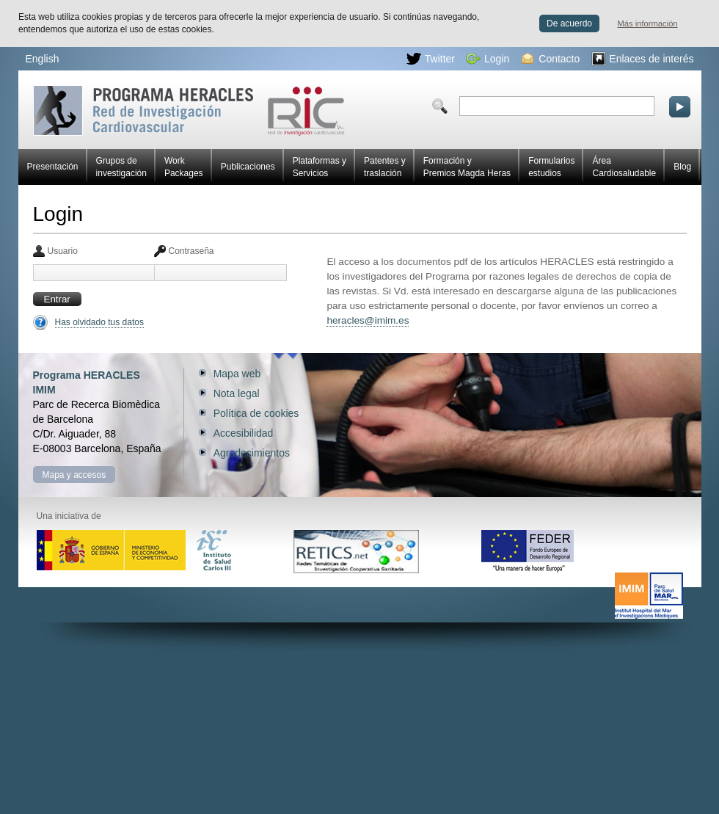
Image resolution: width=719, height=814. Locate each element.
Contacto (551, 59)
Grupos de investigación (121, 167)
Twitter (430, 59)
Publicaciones (248, 166)
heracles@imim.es (367, 320)
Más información (648, 23)
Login (487, 59)
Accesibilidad (243, 433)
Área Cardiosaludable (624, 167)
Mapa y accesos (74, 475)
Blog (682, 166)
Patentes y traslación (385, 167)
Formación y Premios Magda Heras (467, 167)
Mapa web (237, 373)
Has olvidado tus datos (99, 322)
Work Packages (183, 167)
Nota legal (236, 393)
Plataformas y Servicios (319, 167)
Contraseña (191, 251)
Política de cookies (256, 413)
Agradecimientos (251, 453)
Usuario (63, 251)
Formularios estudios (551, 167)
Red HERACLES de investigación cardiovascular (189, 110)
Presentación (53, 166)
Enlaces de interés (642, 58)
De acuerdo (569, 23)
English (42, 59)
